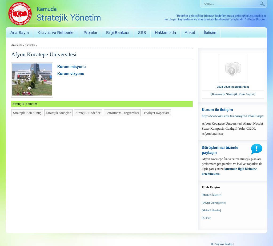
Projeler (90, 32)
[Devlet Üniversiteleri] (214, 202)
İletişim (210, 32)
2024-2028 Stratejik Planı (233, 86)
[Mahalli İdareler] (211, 210)
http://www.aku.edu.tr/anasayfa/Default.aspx (233, 116)
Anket (190, 32)
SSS (142, 32)
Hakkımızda (165, 32)
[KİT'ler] (206, 217)
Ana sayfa (16, 44)
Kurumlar (30, 44)
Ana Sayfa (19, 32)
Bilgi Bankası (117, 32)
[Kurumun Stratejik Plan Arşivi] (233, 94)
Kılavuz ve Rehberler (56, 32)
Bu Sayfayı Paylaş (221, 243)
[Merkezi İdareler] (212, 194)
